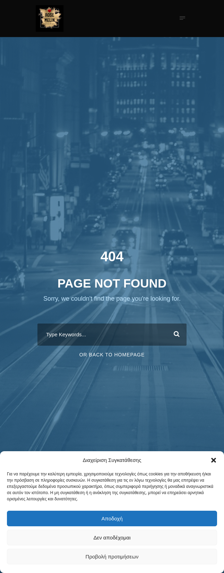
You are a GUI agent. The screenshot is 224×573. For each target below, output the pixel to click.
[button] (213, 460)
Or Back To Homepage (112, 354)
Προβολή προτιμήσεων (112, 557)
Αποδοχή (112, 518)
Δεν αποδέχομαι (111, 537)
